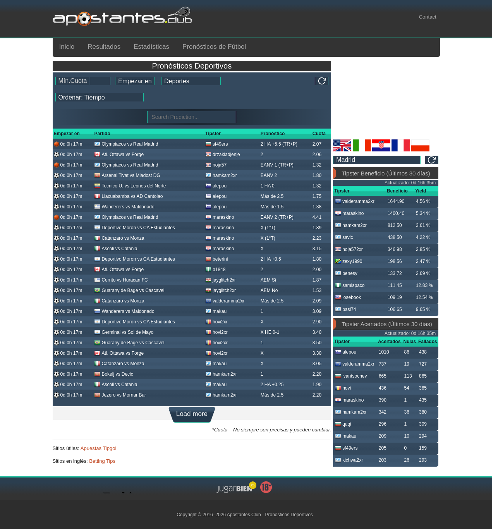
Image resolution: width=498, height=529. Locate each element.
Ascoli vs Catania (115, 249)
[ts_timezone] (377, 160)
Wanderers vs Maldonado (124, 207)
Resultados (104, 46)
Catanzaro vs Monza (119, 238)
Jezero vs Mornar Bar (120, 395)
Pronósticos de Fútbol (214, 46)
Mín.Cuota (72, 80)
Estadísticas (151, 46)
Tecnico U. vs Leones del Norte (130, 186)
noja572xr (349, 249)
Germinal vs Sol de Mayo (123, 332)
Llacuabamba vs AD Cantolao (128, 196)
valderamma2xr (225, 301)
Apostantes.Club (244, 514)
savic (344, 237)
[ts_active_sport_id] (191, 81)
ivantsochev (351, 376)
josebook (348, 297)
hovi (343, 388)
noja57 (216, 165)
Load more (192, 413)
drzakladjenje (222, 154)
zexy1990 (348, 261)
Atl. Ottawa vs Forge (119, 154)
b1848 (215, 269)
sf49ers (216, 144)
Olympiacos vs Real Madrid (126, 144)
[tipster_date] (135, 81)
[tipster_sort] (99, 97)
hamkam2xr (221, 175)
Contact (427, 17)
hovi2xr (216, 322)
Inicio (67, 46)
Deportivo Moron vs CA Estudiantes (134, 228)
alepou (216, 186)
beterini (216, 259)
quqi (343, 424)
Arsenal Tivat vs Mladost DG (127, 175)
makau (216, 311)
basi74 (345, 309)
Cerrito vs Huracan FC (121, 280)
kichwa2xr (349, 460)
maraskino (219, 217)
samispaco (349, 285)
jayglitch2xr (220, 280)
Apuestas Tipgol (99, 448)
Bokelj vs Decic (113, 374)
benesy (346, 273)
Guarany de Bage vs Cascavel (129, 290)
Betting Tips (102, 461)
